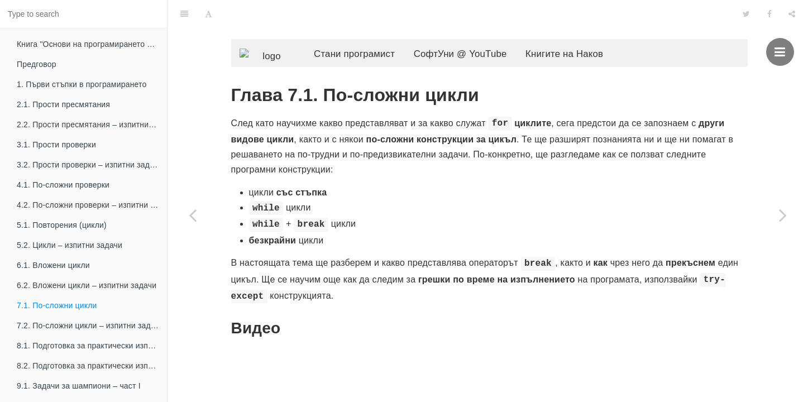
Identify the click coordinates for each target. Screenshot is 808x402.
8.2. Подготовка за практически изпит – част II (92, 365)
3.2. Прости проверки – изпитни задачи (89, 164)
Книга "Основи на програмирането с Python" (92, 44)
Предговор (36, 64)
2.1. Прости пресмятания (63, 104)
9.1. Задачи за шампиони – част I (79, 385)
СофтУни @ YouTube (477, 31)
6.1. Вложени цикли (53, 265)
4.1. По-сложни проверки (63, 184)
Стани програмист (371, 31)
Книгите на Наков (581, 31)
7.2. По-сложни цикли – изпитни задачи (90, 325)
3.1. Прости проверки (56, 144)
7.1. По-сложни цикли (57, 305)
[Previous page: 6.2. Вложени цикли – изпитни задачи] (193, 215)
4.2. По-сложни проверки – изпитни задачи (92, 204)
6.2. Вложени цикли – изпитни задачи (86, 285)
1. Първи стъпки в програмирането (82, 84)
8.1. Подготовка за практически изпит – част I (92, 345)
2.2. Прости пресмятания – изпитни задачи (92, 124)
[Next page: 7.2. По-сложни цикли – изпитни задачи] (783, 215)
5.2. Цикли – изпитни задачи (69, 245)
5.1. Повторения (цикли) (62, 225)
